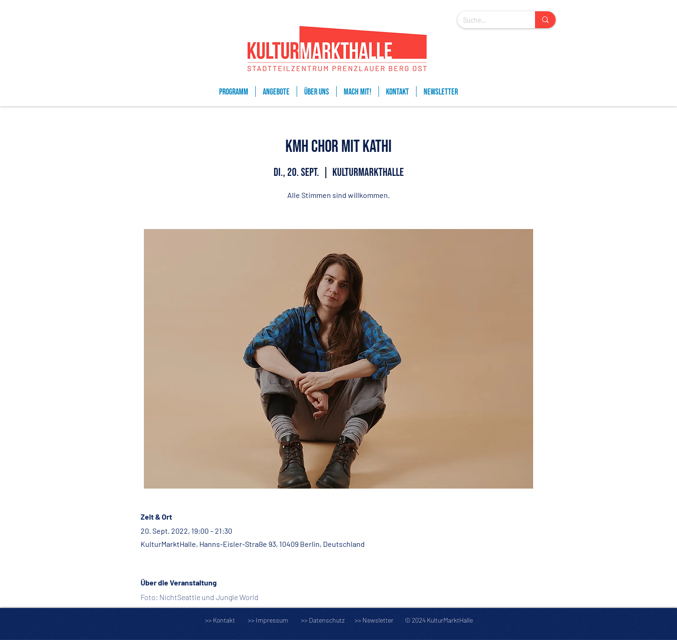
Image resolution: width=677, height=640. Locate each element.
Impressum (272, 620)
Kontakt (224, 620)
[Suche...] (489, 20)
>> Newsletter (374, 620)
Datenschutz (331, 620)
